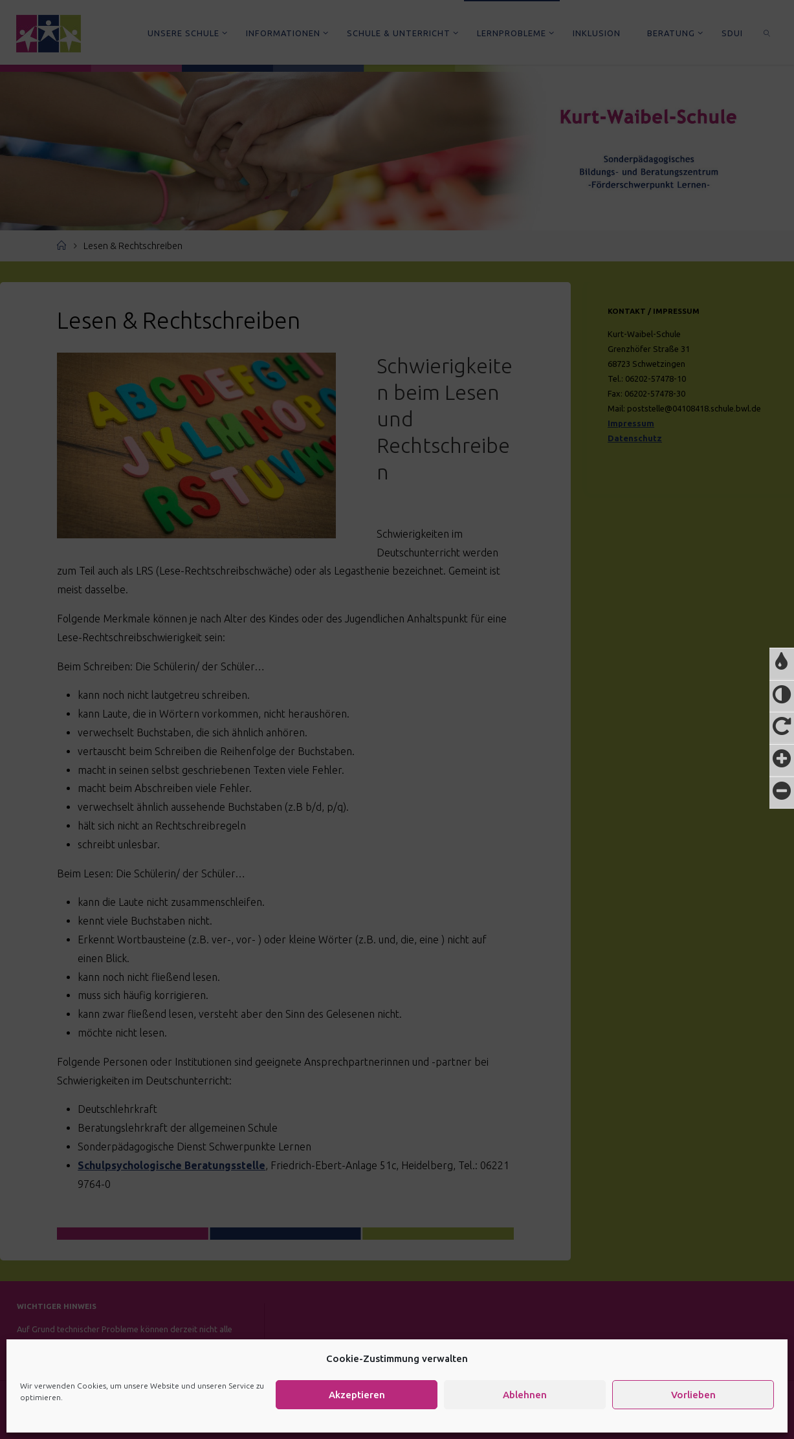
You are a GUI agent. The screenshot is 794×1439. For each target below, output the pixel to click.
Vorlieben (693, 1394)
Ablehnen (525, 1394)
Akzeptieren (357, 1394)
